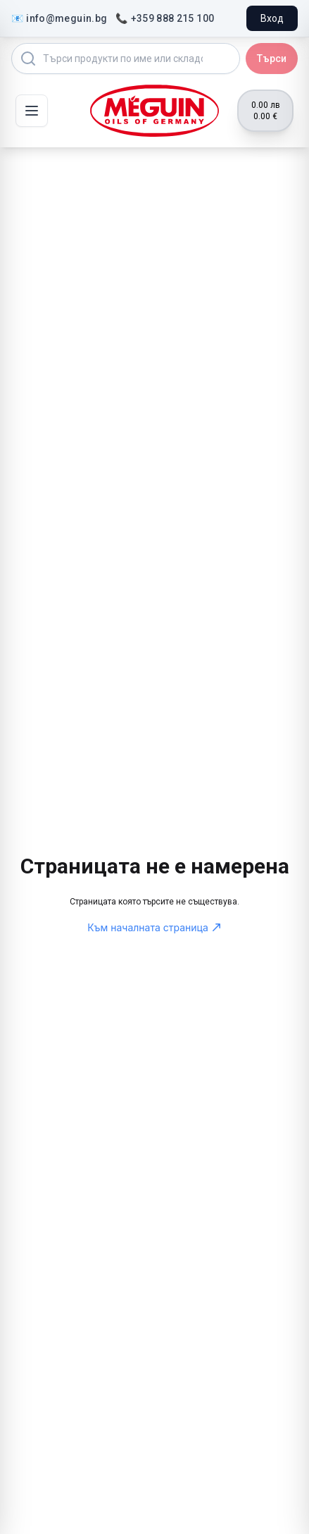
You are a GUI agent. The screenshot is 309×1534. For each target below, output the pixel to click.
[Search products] (125, 58)
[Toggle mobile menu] (31, 110)
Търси (271, 58)
